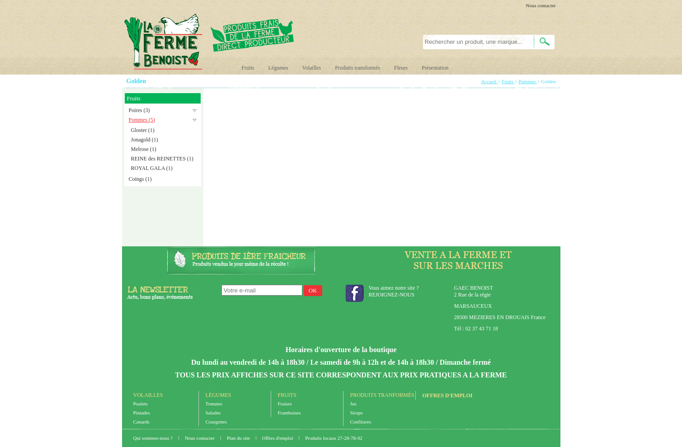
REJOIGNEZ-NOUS (391, 295)
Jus (353, 403)
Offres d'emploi (448, 395)
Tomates (214, 403)
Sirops (356, 412)
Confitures (360, 421)
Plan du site (239, 438)
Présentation (435, 68)
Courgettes (216, 421)
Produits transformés (357, 68)
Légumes (278, 68)
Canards (141, 421)
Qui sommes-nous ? (153, 438)
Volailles (311, 68)
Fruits (248, 68)
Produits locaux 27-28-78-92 (333, 438)
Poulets (140, 403)
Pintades (141, 412)
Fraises (285, 403)
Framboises (289, 412)
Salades (213, 412)
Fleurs (401, 68)
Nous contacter (540, 5)
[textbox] (473, 42)
